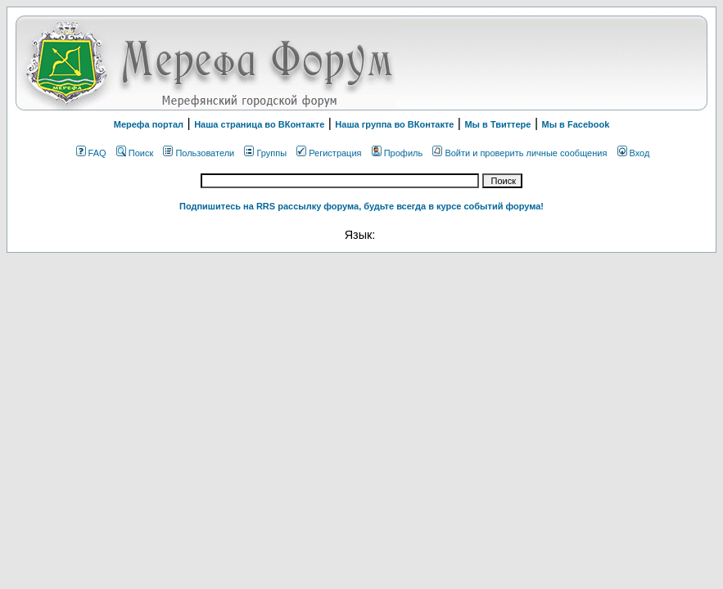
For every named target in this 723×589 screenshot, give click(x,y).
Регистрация (328, 153)
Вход (633, 153)
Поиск (134, 153)
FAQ (91, 153)
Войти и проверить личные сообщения (519, 153)
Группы (265, 153)
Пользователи (198, 153)
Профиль (397, 153)
